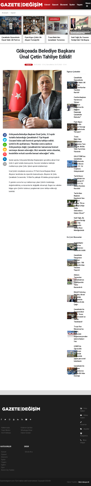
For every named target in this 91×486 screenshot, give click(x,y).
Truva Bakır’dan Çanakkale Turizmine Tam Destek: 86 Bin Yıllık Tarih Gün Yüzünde (80, 144)
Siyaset (55, 5)
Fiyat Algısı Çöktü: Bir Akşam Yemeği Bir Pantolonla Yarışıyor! (79, 127)
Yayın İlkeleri (5, 430)
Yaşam (79, 5)
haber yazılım (24, 483)
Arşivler (84, 429)
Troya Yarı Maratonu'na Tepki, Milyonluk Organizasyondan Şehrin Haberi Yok (80, 334)
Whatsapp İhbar (26, 430)
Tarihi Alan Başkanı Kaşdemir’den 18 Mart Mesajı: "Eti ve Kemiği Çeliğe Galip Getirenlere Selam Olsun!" (79, 203)
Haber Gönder (26, 433)
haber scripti (13, 483)
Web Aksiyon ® (83, 482)
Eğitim (3, 465)
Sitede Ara (29, 452)
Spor (3, 467)
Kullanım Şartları (26, 428)
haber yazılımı (56, 481)
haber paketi (4, 483)
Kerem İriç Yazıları (7, 470)
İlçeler (72, 5)
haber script (33, 483)
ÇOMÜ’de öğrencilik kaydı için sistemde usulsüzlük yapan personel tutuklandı (79, 353)
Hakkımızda (5, 428)
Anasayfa (5, 13)
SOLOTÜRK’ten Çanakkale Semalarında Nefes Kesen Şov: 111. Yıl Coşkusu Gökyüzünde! (79, 163)
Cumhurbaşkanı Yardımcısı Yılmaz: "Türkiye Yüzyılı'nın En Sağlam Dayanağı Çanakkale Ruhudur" (80, 107)
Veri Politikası (6, 433)
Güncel (47, 5)
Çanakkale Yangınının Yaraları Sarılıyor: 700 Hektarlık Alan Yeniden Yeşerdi (79, 262)
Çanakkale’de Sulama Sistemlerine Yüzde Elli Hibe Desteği (79, 371)
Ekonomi (64, 5)
